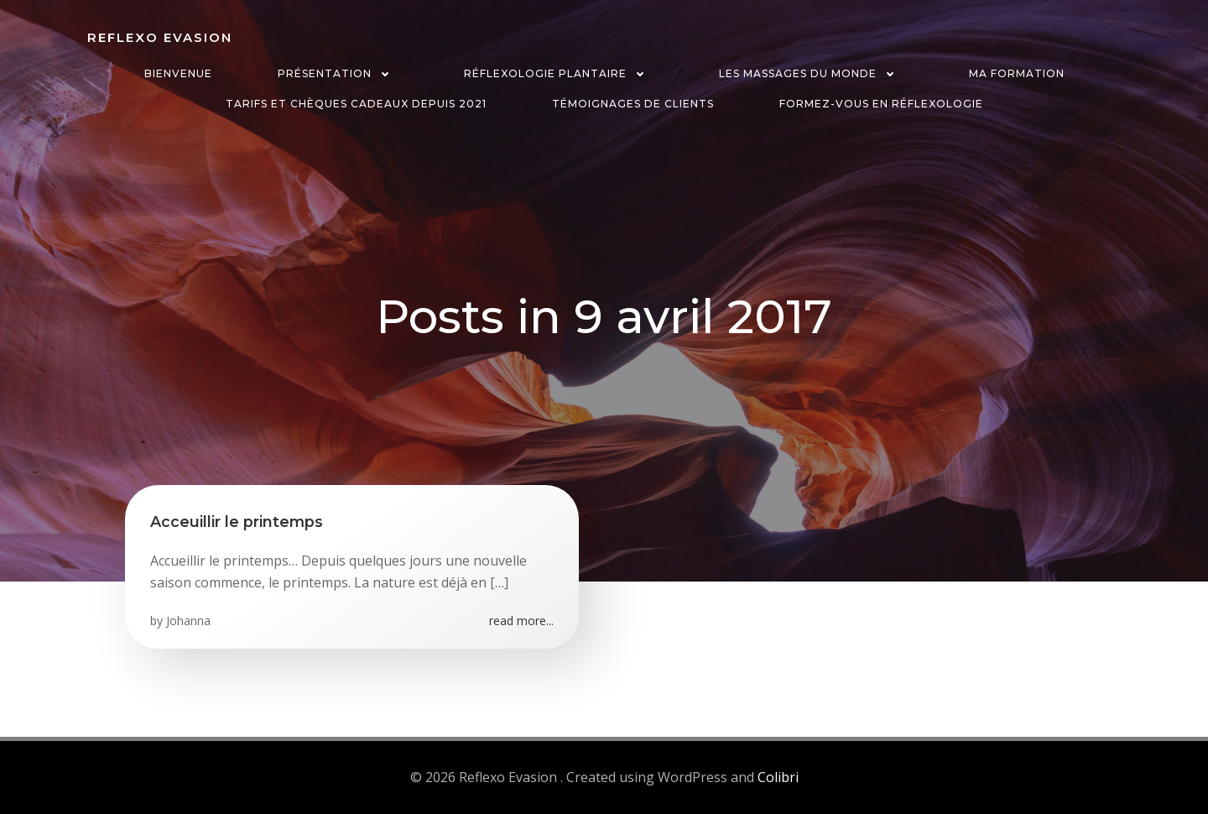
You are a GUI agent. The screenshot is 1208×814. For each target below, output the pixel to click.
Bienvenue (178, 73)
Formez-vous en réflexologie (881, 103)
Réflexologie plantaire (558, 73)
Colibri (778, 777)
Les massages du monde (811, 73)
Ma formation (1017, 73)
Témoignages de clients (633, 103)
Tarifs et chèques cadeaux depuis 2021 (356, 103)
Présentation (338, 73)
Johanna (188, 621)
